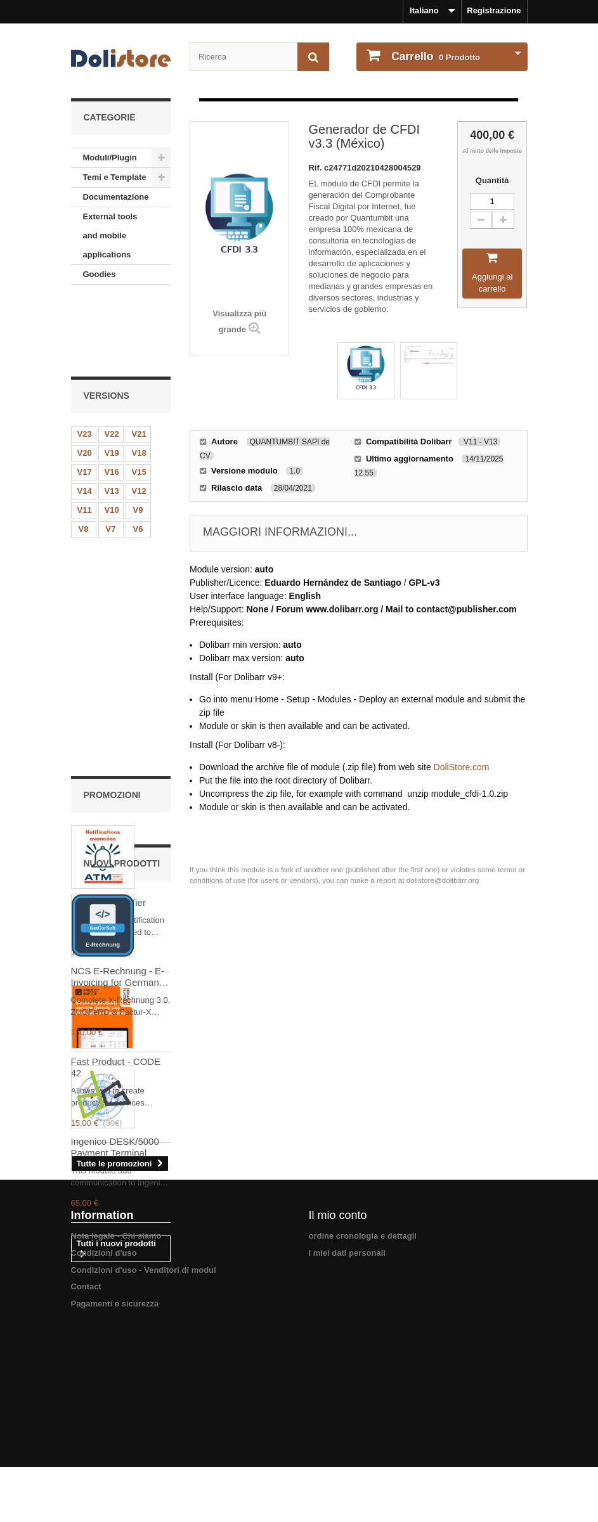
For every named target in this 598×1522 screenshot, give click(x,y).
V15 (139, 399)
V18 (139, 380)
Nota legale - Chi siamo (116, 1424)
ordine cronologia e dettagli (363, 1424)
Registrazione (494, 10)
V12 (139, 418)
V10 (112, 437)
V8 (84, 456)
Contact (86, 1475)
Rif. (316, 167)
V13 (112, 418)
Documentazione (116, 197)
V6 (138, 456)
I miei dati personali (347, 1442)
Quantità (492, 180)
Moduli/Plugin (110, 157)
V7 (111, 456)
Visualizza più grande (239, 321)
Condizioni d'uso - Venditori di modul (143, 1458)
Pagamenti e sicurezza (115, 1492)
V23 (84, 361)
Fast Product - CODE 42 (116, 777)
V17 (84, 399)
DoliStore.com (462, 767)
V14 (84, 418)
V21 (139, 361)
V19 (112, 380)
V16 (112, 399)
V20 (84, 380)
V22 (112, 361)
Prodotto (435, 56)
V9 (138, 437)
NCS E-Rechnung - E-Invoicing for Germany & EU (118, 1032)
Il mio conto (338, 1404)
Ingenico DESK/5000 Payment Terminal (115, 1203)
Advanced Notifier (108, 612)
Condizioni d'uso (104, 1442)
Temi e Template (114, 177)
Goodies (99, 274)
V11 (84, 437)
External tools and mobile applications (110, 235)
